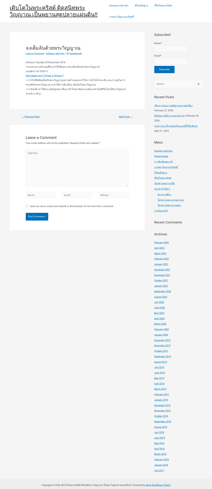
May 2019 (159, 375)
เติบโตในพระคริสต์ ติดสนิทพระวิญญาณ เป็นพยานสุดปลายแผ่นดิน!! (54, 9)
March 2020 (160, 321)
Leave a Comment (35, 49)
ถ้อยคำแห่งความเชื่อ (165, 180)
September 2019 (163, 353)
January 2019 (161, 397)
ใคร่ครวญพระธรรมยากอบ (171, 197)
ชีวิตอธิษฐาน (142, 9)
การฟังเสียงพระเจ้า (164, 159)
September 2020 (163, 288)
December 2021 (162, 266)
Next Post (125, 112)
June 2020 (160, 304)
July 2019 (159, 364)
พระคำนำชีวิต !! (162, 186)
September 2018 (163, 418)
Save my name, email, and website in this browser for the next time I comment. (72, 204)
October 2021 (161, 277)
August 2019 (161, 359)
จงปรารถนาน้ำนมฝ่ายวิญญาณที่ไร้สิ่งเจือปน (177, 123)
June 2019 (160, 370)
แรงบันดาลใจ (161, 208)
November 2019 (162, 342)
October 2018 (161, 413)
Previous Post (31, 112)
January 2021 (161, 283)
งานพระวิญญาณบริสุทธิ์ (188, 9)
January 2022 (161, 261)
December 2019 (162, 337)
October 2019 (161, 348)
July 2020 (159, 299)
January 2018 (161, 462)
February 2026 (162, 239)
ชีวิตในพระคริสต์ (162, 9)
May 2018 (159, 440)
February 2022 (162, 256)
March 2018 (160, 451)
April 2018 (159, 445)
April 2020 (159, 315)
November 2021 (162, 272)
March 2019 (160, 386)
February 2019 (162, 391)
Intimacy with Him (120, 9)
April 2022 (159, 245)
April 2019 (159, 380)
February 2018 (162, 456)
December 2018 (162, 402)
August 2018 (161, 424)
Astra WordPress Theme (158, 482)
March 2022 (160, 250)
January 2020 (161, 332)
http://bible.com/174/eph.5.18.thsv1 (45, 71)
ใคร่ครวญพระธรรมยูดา (170, 202)
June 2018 (160, 435)
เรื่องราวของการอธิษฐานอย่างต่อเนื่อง (173, 102)
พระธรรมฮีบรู (165, 191)
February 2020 (162, 326)
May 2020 (159, 310)
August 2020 (161, 294)
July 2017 (159, 467)
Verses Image (161, 153)
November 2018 (162, 408)
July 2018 (159, 429)
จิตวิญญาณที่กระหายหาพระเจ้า (170, 113)
